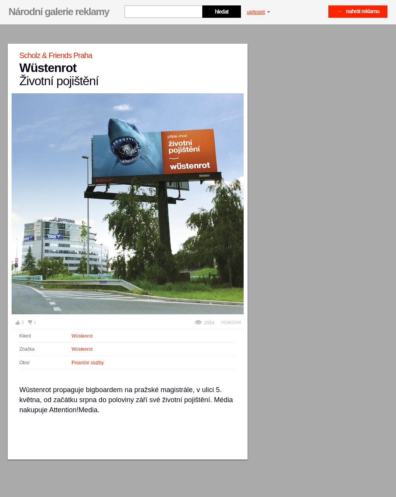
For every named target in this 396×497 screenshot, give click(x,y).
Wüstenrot (82, 336)
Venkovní (231, 322)
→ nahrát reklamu (357, 11)
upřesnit (258, 12)
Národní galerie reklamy (59, 11)
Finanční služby (88, 362)
